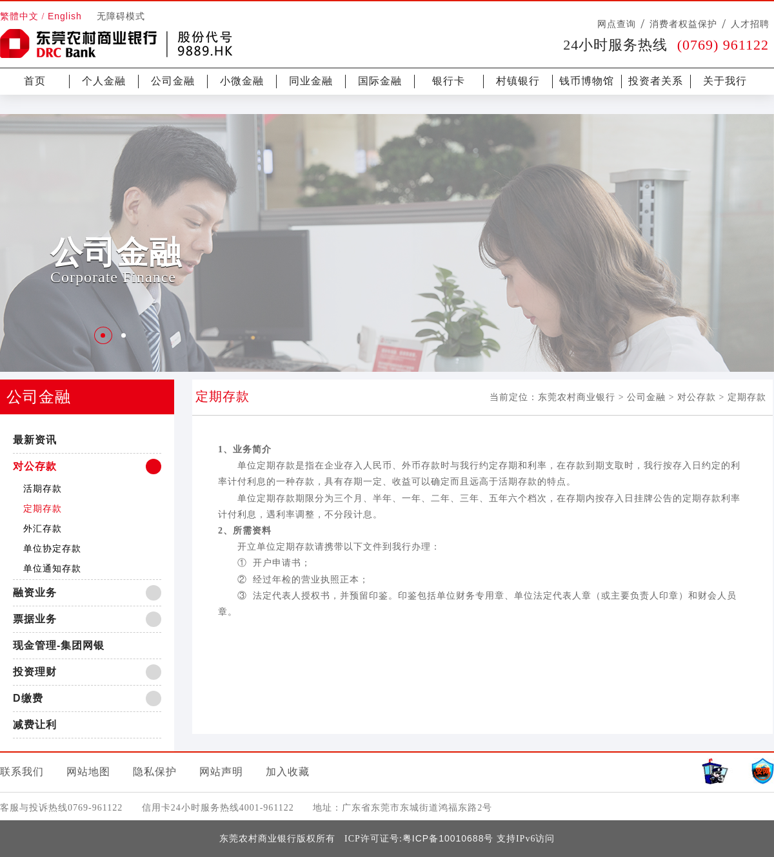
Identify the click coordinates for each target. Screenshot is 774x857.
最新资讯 (35, 439)
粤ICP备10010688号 (448, 838)
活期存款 (42, 488)
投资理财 (35, 671)
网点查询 (616, 24)
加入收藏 (288, 771)
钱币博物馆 (586, 80)
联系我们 (22, 771)
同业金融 (311, 80)
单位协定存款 (52, 548)
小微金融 (242, 80)
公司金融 (173, 80)
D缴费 (28, 698)
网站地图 (88, 771)
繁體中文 (19, 16)
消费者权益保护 (683, 24)
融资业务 (35, 592)
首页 (35, 80)
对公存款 (35, 466)
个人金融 (104, 80)
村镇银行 (518, 80)
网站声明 (221, 771)
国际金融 (380, 80)
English (65, 16)
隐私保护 (155, 771)
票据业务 (35, 618)
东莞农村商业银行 (576, 397)
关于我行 (725, 80)
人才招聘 (750, 24)
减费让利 (35, 724)
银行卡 (448, 80)
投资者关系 (655, 80)
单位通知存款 (52, 568)
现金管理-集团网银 (58, 645)
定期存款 (42, 508)
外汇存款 (42, 528)
